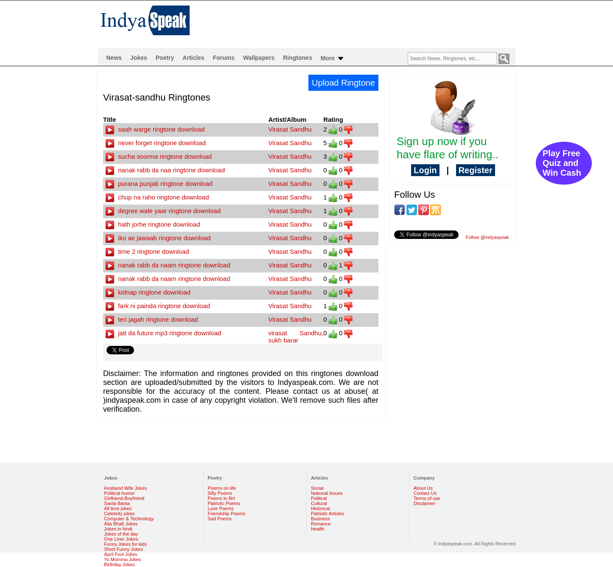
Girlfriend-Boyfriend (124, 498)
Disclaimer (424, 503)
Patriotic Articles (327, 513)
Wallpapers (258, 57)
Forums (224, 57)
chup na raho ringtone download (157, 197)
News (114, 57)
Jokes (138, 57)
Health (318, 528)
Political (319, 498)
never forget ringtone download (156, 142)
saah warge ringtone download (155, 129)
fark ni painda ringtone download (158, 305)
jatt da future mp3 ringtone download (163, 333)
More (333, 58)
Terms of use (427, 498)
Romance (321, 523)
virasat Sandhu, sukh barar (295, 336)
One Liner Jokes (121, 539)
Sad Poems (220, 518)
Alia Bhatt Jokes (120, 523)
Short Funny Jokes (123, 549)
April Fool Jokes (120, 554)
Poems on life (222, 488)
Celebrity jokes (119, 513)
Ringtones (297, 57)
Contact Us (425, 493)
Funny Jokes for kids (125, 544)
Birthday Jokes (119, 564)
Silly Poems (220, 493)
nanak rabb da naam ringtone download (168, 265)
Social (317, 488)
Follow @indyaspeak (487, 237)
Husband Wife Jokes (125, 488)
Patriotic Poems (224, 503)
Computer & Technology (129, 518)
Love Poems (221, 508)
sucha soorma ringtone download (159, 156)
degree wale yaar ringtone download (163, 210)
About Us (423, 488)
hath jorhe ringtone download (153, 224)
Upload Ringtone (343, 82)
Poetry (165, 57)
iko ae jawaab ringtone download (158, 237)
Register (476, 170)
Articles (193, 57)
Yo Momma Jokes (122, 559)
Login (425, 170)
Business (320, 518)
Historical (320, 508)
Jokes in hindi (118, 528)
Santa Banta (117, 503)
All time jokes (118, 508)
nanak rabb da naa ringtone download (165, 170)
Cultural (319, 503)
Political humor (119, 493)
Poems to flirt (221, 498)
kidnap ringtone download (148, 292)
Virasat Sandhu (289, 129)
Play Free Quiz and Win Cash (562, 163)
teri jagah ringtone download (152, 319)
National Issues (327, 493)
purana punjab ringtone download (159, 183)
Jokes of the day (121, 533)
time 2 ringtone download (147, 251)
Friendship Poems (227, 513)
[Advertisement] (361, 24)
